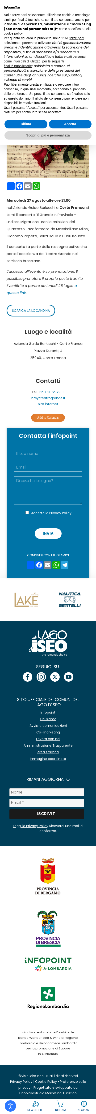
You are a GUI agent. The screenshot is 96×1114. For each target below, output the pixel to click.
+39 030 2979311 (51, 392)
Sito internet (48, 404)
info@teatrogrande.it (48, 398)
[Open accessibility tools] (10, 1106)
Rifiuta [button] (26, 124)
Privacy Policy (60, 513)
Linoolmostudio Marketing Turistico (48, 1093)
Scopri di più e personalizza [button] (48, 135)
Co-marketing (48, 732)
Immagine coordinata (48, 758)
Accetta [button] (70, 124)
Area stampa (48, 752)
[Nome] (46, 792)
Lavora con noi (48, 739)
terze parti (77, 38)
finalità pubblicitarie (18, 66)
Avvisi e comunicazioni (48, 725)
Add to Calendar (48, 417)
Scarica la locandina (31, 310)
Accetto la (51, 513)
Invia (48, 533)
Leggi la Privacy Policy (30, 826)
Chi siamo (48, 719)
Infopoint (48, 712)
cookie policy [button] (13, 33)
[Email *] (46, 803)
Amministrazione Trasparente (48, 745)
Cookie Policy (46, 1081)
